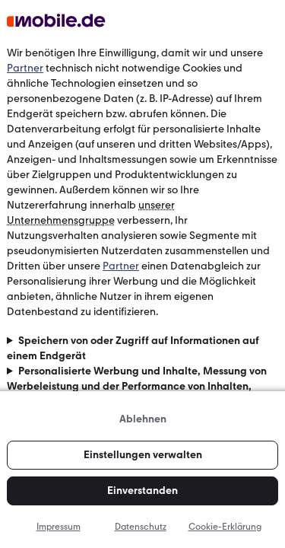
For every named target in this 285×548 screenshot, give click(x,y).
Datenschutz (140, 526)
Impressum (58, 526)
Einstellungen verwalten (143, 454)
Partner (25, 68)
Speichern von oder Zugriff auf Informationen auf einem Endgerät (133, 348)
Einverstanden (142, 490)
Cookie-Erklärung (224, 526)
